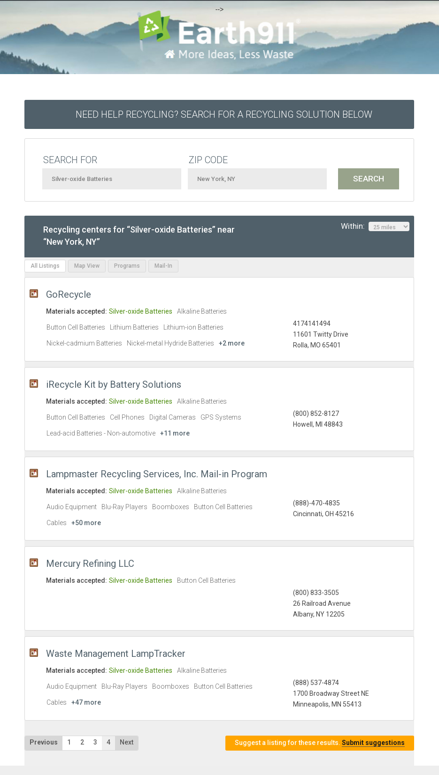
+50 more (86, 523)
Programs (127, 266)
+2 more (232, 343)
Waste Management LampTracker (115, 653)
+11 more (175, 433)
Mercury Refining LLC (90, 563)
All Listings (45, 266)
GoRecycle (68, 294)
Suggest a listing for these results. (320, 743)
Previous (44, 742)
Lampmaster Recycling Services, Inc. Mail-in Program (156, 474)
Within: (375, 226)
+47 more (86, 702)
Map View (87, 266)
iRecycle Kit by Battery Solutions (113, 384)
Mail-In (163, 266)
